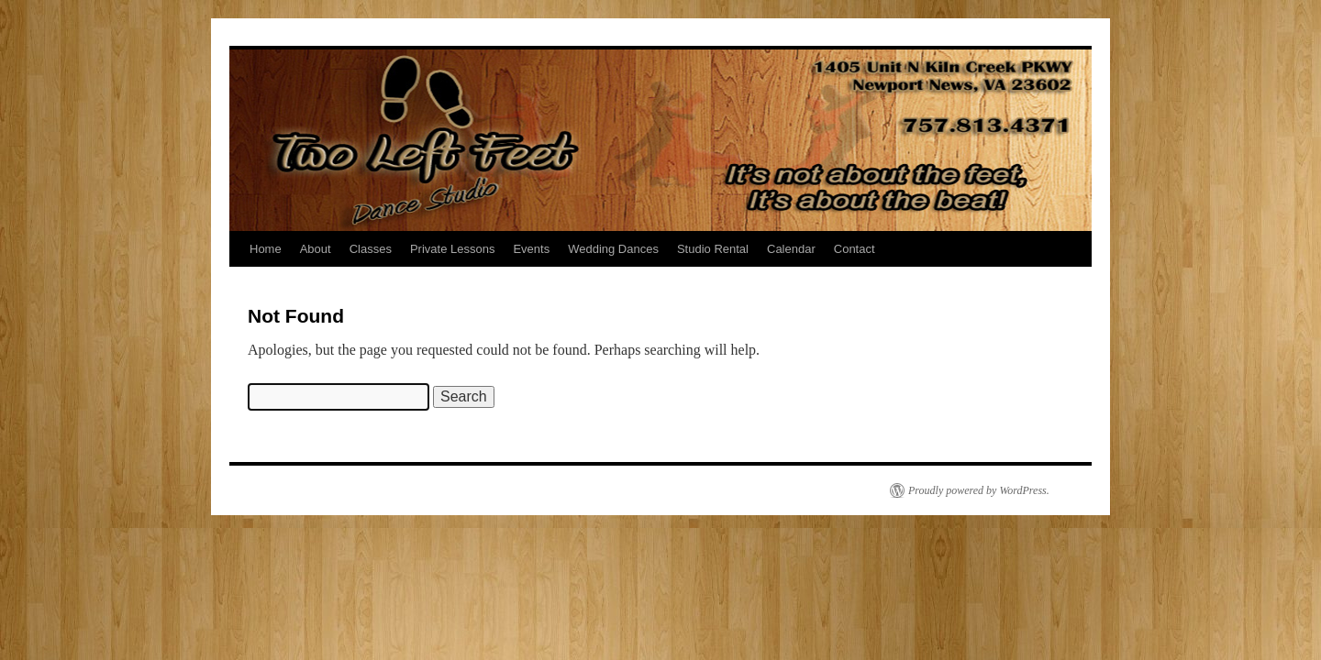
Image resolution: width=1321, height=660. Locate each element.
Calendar (791, 249)
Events (531, 249)
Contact (854, 249)
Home (266, 249)
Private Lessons (452, 249)
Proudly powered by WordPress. (978, 490)
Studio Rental (713, 249)
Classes (371, 249)
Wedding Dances (613, 249)
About (315, 249)
